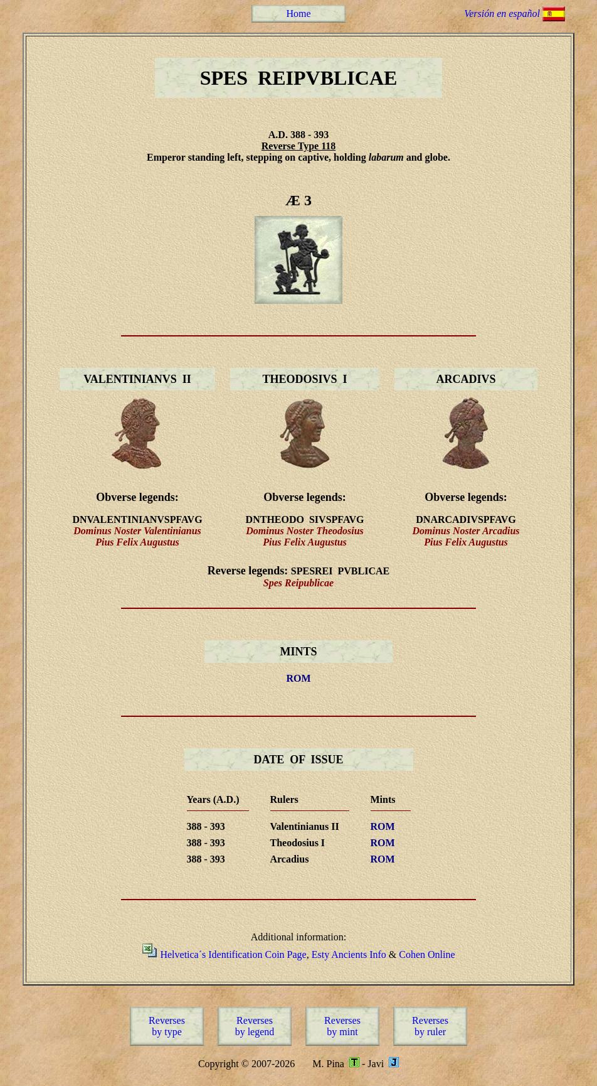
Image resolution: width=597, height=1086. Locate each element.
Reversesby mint (342, 1026)
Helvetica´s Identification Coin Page (233, 954)
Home (298, 13)
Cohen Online (427, 954)
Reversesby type (167, 1026)
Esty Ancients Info (349, 954)
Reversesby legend (255, 1026)
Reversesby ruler (430, 1026)
